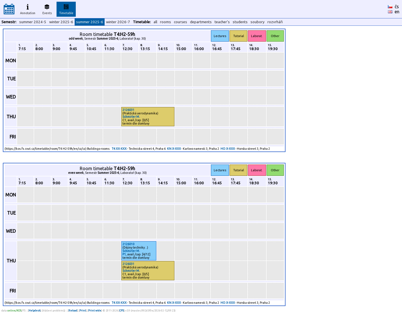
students (240, 22)
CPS (121, 310)
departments (201, 22)
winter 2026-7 (118, 22)
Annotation (27, 8)
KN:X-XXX (174, 148)
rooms (165, 22)
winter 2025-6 (61, 22)
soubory (257, 22)
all (155, 22)
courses (180, 22)
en (397, 11)
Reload (72, 310)
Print (82, 310)
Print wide (94, 310)
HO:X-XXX (228, 148)
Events (47, 8)
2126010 (128, 244)
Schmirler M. (131, 116)
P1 (124, 254)
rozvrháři (275, 22)
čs (397, 6)
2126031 (128, 110)
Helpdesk (34, 310)
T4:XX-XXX (119, 148)
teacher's (222, 22)
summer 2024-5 (32, 22)
